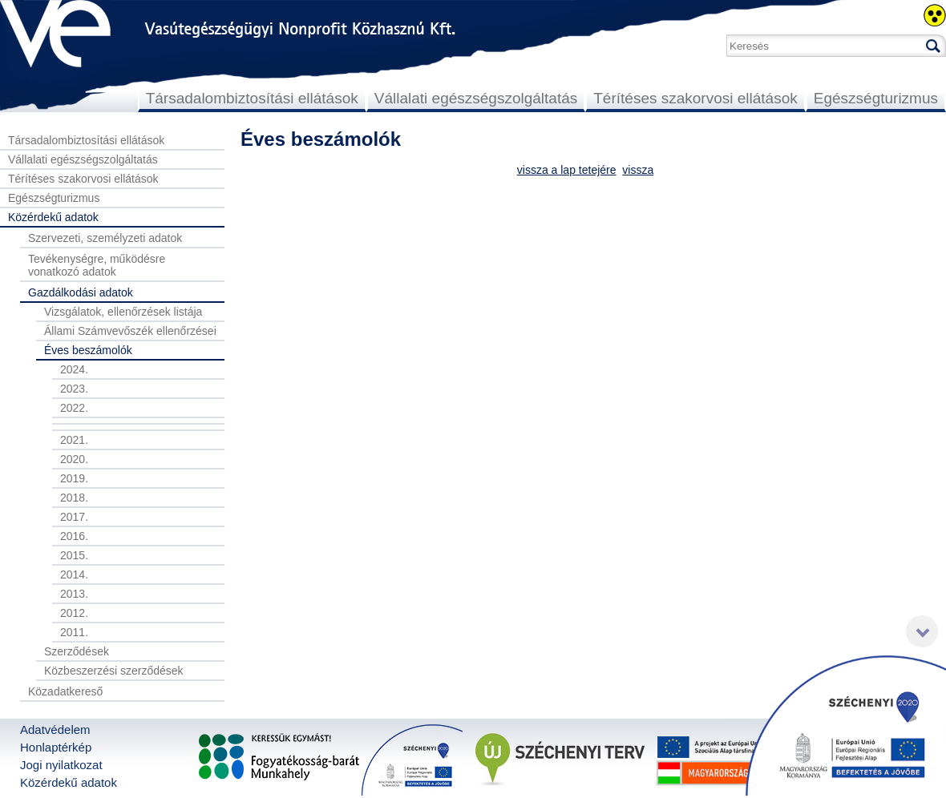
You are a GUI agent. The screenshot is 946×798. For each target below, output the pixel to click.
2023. (74, 388)
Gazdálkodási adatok (80, 292)
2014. (74, 574)
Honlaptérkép (55, 747)
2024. (74, 369)
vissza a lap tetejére (567, 169)
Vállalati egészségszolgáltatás (476, 98)
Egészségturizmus (876, 98)
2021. (74, 439)
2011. (74, 632)
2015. (74, 555)
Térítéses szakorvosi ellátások (695, 98)
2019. (74, 478)
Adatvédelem (55, 729)
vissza (637, 169)
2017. (74, 516)
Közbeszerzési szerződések (114, 670)
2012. (74, 613)
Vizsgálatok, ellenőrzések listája (123, 311)
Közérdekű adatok (53, 217)
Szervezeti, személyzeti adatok (105, 238)
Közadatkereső (65, 691)
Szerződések (76, 651)
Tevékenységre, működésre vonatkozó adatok (96, 265)
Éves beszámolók (88, 350)
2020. (74, 459)
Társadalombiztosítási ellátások (252, 98)
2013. (74, 593)
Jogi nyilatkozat (61, 765)
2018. (74, 497)
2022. (74, 407)
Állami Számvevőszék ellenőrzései (130, 330)
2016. (74, 536)
